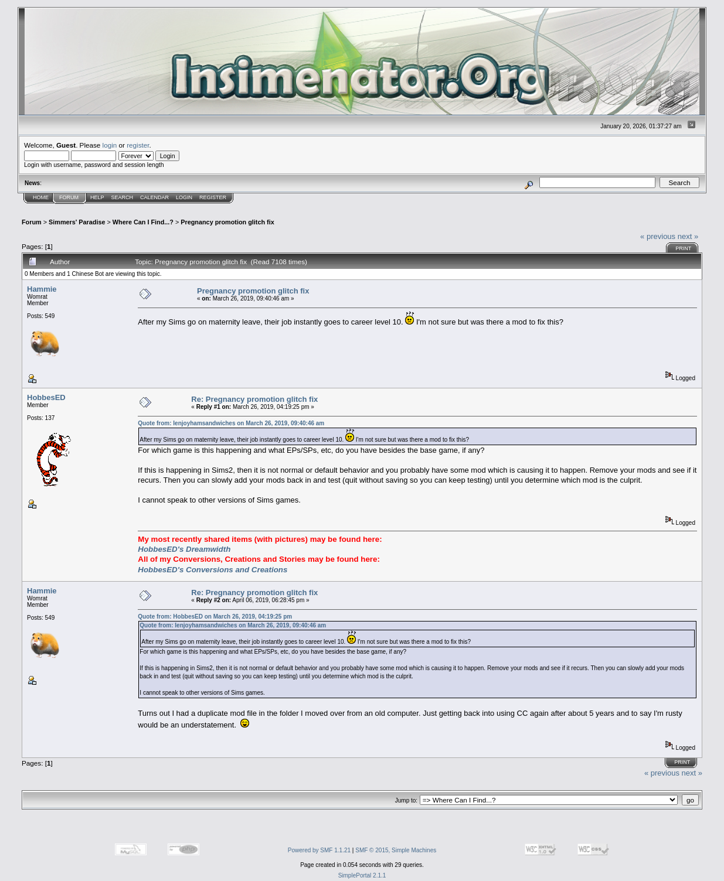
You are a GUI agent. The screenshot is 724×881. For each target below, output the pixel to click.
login (110, 145)
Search (122, 197)
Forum (69, 197)
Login (184, 197)
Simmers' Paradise (77, 222)
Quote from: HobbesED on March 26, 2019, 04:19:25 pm (215, 616)
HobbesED (46, 397)
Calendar (154, 197)
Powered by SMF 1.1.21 (319, 850)
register (138, 145)
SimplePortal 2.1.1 (362, 875)
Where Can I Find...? (143, 222)
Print (683, 248)
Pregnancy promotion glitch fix (227, 222)
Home (41, 197)
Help (97, 197)
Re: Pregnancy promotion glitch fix (254, 399)
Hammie (42, 289)
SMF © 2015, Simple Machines (395, 850)
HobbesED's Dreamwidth (184, 549)
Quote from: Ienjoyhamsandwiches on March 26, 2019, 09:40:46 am (231, 423)
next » (688, 236)
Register (212, 197)
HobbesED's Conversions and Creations (212, 569)
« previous (657, 236)
